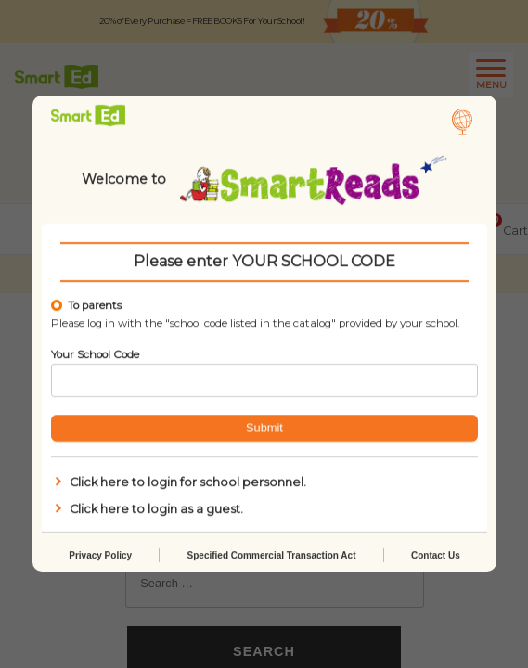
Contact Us (434, 556)
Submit (264, 428)
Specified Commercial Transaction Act (271, 556)
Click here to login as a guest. (147, 509)
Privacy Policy (100, 556)
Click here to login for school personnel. (178, 482)
